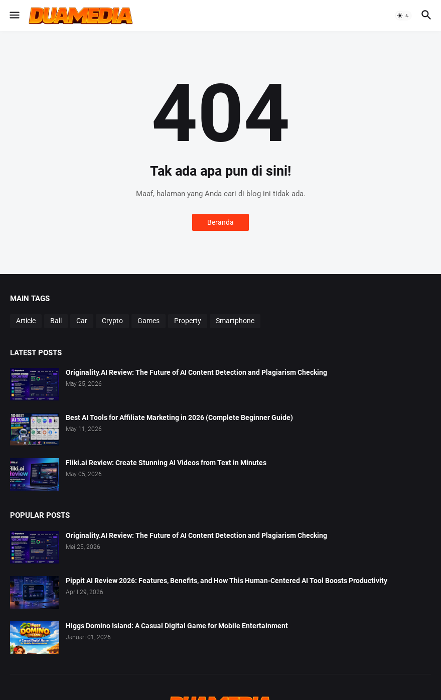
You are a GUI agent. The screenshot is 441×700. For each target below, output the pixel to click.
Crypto (112, 321)
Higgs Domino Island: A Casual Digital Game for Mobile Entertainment (177, 626)
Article (26, 321)
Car (81, 321)
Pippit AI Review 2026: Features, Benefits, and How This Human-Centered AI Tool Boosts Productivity (226, 581)
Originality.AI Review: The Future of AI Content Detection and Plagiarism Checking (196, 372)
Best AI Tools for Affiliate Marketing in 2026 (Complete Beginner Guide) (179, 417)
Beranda (220, 222)
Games (148, 321)
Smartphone (235, 321)
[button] (14, 15)
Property (187, 321)
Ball (56, 321)
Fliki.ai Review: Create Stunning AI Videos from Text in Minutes (166, 463)
